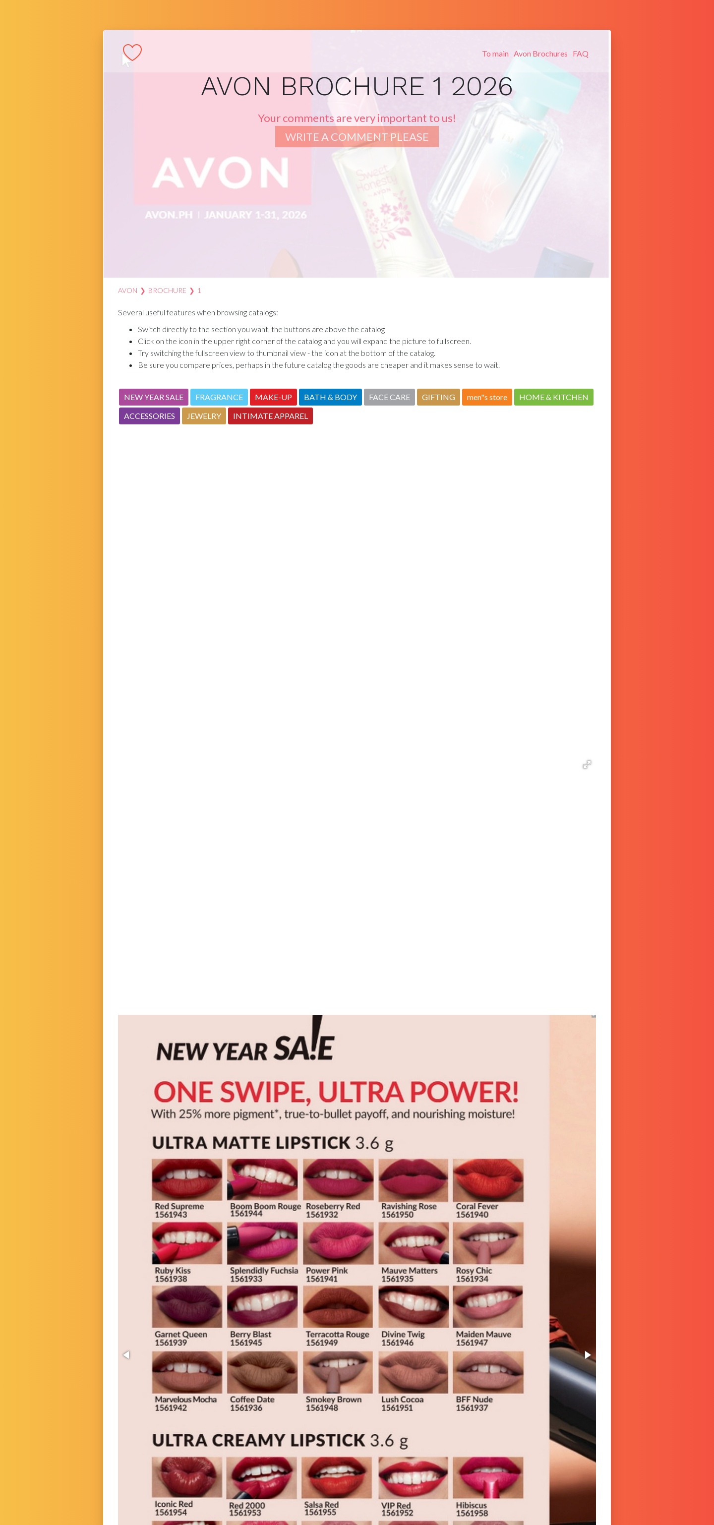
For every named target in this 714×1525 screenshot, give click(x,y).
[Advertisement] (357, 602)
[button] (587, 764)
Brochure (167, 290)
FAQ (581, 53)
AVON (127, 290)
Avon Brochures (541, 53)
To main (495, 53)
